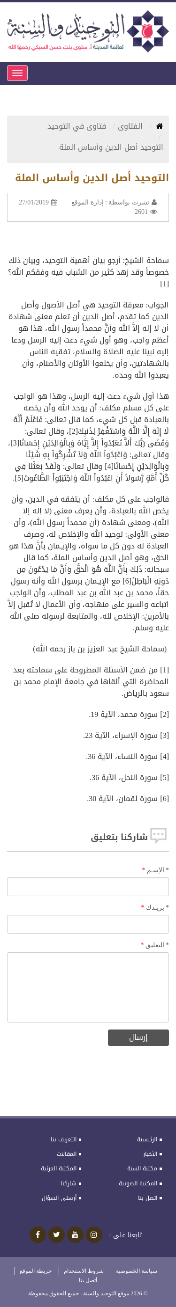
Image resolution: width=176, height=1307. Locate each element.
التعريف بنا (64, 1139)
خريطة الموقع (36, 1271)
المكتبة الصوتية (138, 1183)
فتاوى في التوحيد (77, 126)
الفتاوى (131, 126)
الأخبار (150, 1154)
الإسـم (158, 870)
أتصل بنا (88, 1280)
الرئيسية (147, 1139)
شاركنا (69, 1183)
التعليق (157, 945)
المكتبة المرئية (59, 1168)
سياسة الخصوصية (136, 1271)
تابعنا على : (125, 1235)
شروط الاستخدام (84, 1271)
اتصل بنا (147, 1198)
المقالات (67, 1154)
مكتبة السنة (142, 1168)
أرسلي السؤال (59, 1198)
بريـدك (157, 907)
